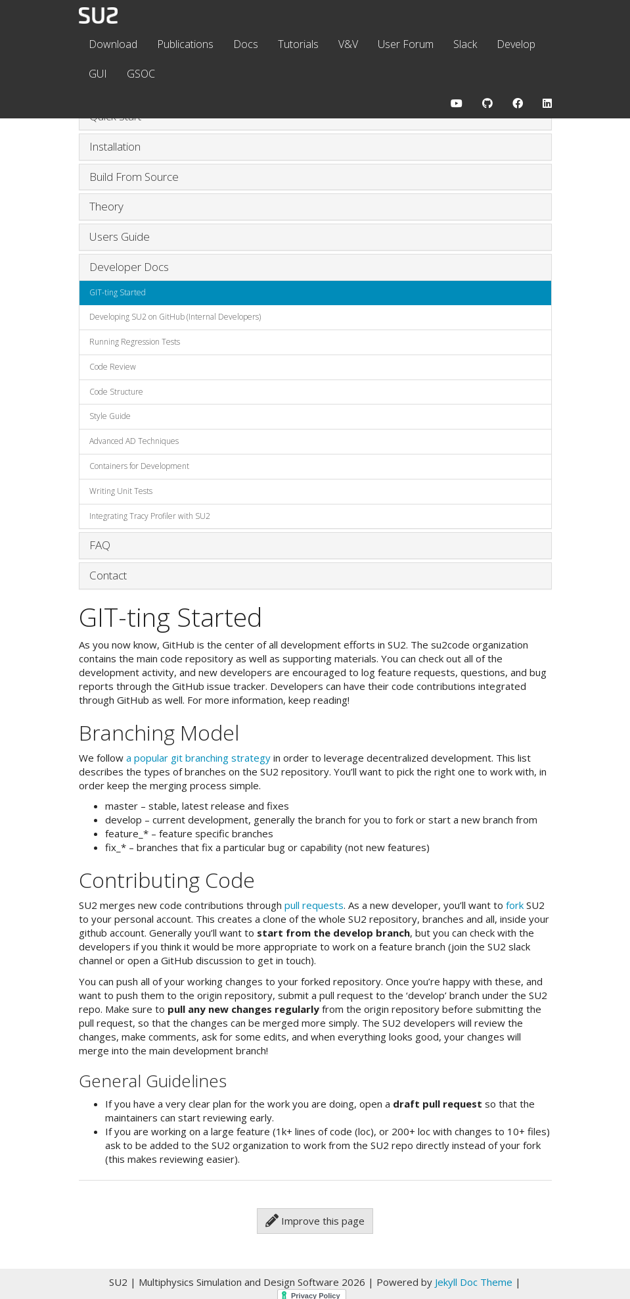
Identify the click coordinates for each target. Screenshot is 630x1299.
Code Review (112, 366)
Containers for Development (139, 466)
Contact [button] (108, 575)
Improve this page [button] (315, 1220)
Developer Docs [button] (129, 266)
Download (113, 44)
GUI (98, 73)
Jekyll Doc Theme (473, 1281)
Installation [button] (115, 146)
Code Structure (116, 391)
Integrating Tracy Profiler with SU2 (149, 516)
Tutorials (298, 44)
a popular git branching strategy (198, 757)
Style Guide (110, 416)
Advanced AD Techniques (134, 441)
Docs (245, 44)
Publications (185, 44)
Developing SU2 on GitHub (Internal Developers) (175, 316)
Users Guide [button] (119, 236)
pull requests (314, 905)
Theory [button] (106, 206)
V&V (348, 44)
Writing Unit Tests (120, 491)
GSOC (141, 73)
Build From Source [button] (134, 176)
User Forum (406, 44)
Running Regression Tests (134, 341)
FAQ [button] (99, 544)
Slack (465, 44)
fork (515, 905)
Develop (516, 44)
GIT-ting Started (117, 292)
